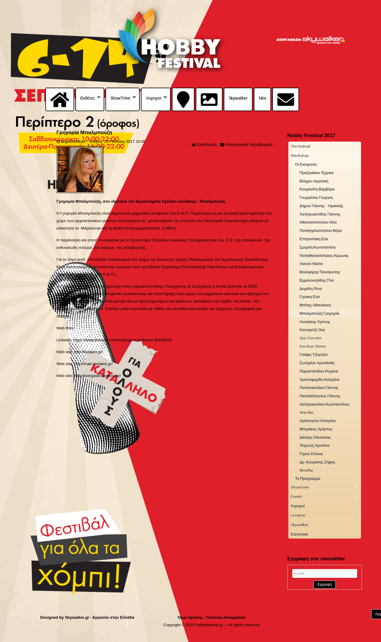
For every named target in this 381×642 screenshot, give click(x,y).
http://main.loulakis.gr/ (93, 364)
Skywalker (238, 98)
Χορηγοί (153, 98)
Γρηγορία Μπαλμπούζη (84, 132)
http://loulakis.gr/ (88, 352)
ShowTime (120, 98)
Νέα (262, 98)
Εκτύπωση (206, 144)
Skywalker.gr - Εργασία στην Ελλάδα (99, 617)
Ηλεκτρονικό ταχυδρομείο (248, 144)
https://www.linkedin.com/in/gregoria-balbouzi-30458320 (123, 340)
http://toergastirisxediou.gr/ (97, 375)
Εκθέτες (87, 98)
